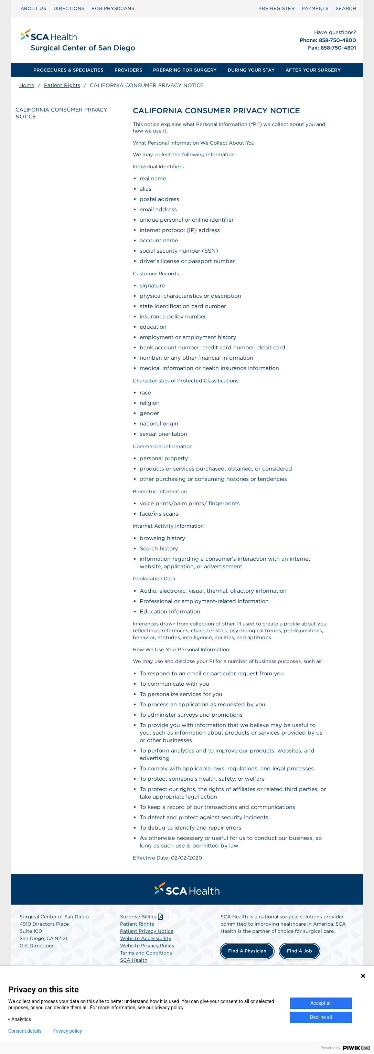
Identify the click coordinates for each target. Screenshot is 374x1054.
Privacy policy (67, 1031)
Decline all (321, 1017)
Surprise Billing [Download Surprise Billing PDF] (142, 948)
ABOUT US (33, 8)
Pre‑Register (276, 8)
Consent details (25, 1031)
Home (26, 85)
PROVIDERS (128, 70)
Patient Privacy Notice (146, 962)
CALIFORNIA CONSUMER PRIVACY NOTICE (55, 115)
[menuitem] (33, 8)
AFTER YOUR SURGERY (313, 70)
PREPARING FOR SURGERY (184, 70)
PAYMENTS (315, 8)
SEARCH (346, 8)
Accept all (321, 1003)
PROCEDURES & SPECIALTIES (68, 70)
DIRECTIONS (69, 8)
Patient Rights (62, 85)
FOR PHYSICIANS (113, 8)
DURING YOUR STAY (251, 70)
